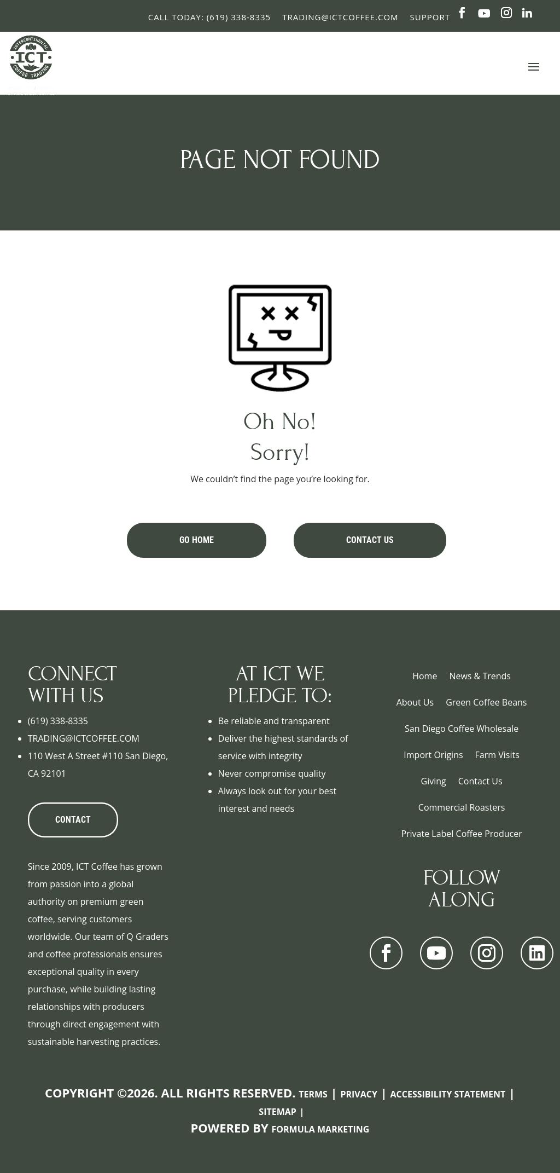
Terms (313, 1094)
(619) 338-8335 (58, 721)
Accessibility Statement (448, 1094)
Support (430, 16)
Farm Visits (497, 755)
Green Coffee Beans (486, 702)
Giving (433, 781)
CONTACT (73, 819)
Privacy (358, 1094)
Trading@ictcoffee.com (340, 16)
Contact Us (370, 540)
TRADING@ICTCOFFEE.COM (83, 738)
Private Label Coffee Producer (461, 834)
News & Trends (480, 676)
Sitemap (277, 1112)
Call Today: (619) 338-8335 (209, 16)
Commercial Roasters (461, 807)
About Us (415, 702)
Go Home (196, 540)
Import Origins (433, 755)
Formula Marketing (321, 1129)
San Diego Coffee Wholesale (461, 729)
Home (424, 676)
